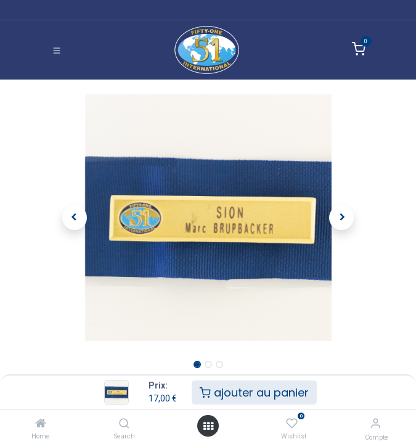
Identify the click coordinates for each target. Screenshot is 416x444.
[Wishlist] (292, 423)
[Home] (40, 423)
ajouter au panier (254, 392)
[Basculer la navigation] (56, 50)
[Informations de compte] (375, 423)
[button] (75, 217)
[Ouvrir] (208, 425)
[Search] (124, 423)
